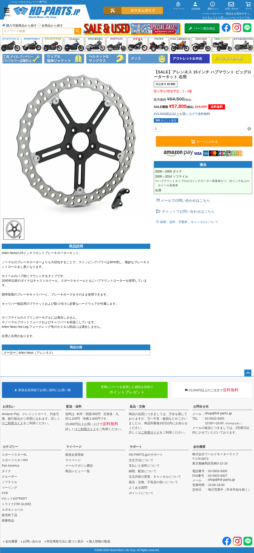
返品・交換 (137, 406)
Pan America (180, 44)
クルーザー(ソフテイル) (74, 44)
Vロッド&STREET (14, 498)
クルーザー (9, 476)
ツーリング (95, 44)
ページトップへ (247, 373)
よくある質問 (138, 487)
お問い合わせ (32, 541)
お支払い (9, 406)
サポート (136, 446)
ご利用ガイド (14, 423)
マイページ (74, 446)
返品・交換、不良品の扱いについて (153, 482)
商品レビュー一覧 (77, 471)
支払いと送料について (144, 465)
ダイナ (138, 44)
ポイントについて (141, 493)
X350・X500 (201, 44)
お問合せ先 (201, 406)
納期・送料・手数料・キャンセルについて (188, 222)
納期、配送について (142, 471)
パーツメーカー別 (231, 58)
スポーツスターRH (15, 460)
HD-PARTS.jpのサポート (146, 454)
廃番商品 (8, 520)
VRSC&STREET (222, 44)
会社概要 (199, 446)
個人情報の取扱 (99, 541)
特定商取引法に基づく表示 (65, 541)
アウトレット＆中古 (189, 58)
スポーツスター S (32, 44)
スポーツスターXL (14, 454)
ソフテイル (116, 44)
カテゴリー (10, 446)
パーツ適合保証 (202, 28)
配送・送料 (74, 406)
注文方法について (141, 460)
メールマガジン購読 (79, 465)
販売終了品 (9, 515)
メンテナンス (22, 58)
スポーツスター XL (11, 44)
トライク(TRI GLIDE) (159, 44)
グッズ (148, 58)
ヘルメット (106, 58)
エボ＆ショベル (12, 509)
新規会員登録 (74, 454)
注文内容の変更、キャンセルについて (155, 476)
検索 (77, 31)
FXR (5, 493)
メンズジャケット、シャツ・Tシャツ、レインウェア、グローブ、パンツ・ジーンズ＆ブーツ (64, 58)
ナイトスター (53, 44)
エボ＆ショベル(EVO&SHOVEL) (243, 44)
